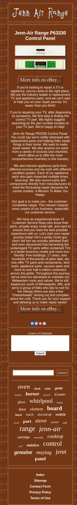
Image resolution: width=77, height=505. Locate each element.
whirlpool (41, 400)
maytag (44, 452)
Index (40, 474)
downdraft (44, 414)
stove (41, 420)
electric (47, 395)
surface (18, 395)
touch (29, 414)
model (16, 422)
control (52, 443)
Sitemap (40, 480)
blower (60, 395)
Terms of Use (40, 498)
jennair (55, 422)
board (54, 408)
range (27, 429)
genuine (23, 452)
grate (59, 388)
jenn (61, 451)
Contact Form (40, 486)
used (65, 423)
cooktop (55, 436)
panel (40, 458)
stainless (32, 445)
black (18, 414)
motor (60, 402)
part (27, 421)
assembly (39, 437)
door (22, 409)
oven (24, 386)
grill (20, 446)
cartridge (23, 437)
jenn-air (50, 429)
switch (60, 414)
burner (32, 393)
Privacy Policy (40, 492)
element (36, 409)
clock (37, 388)
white (48, 388)
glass (21, 402)
